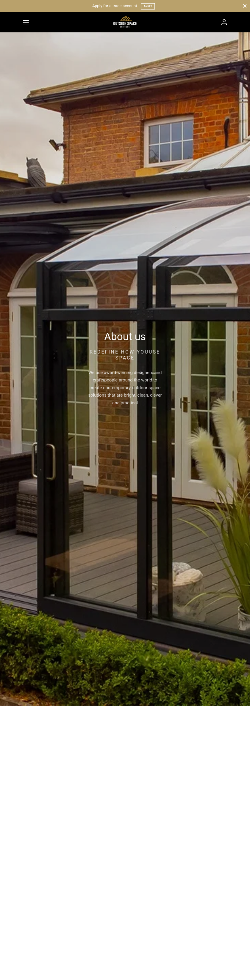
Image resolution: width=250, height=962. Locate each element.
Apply (148, 6)
